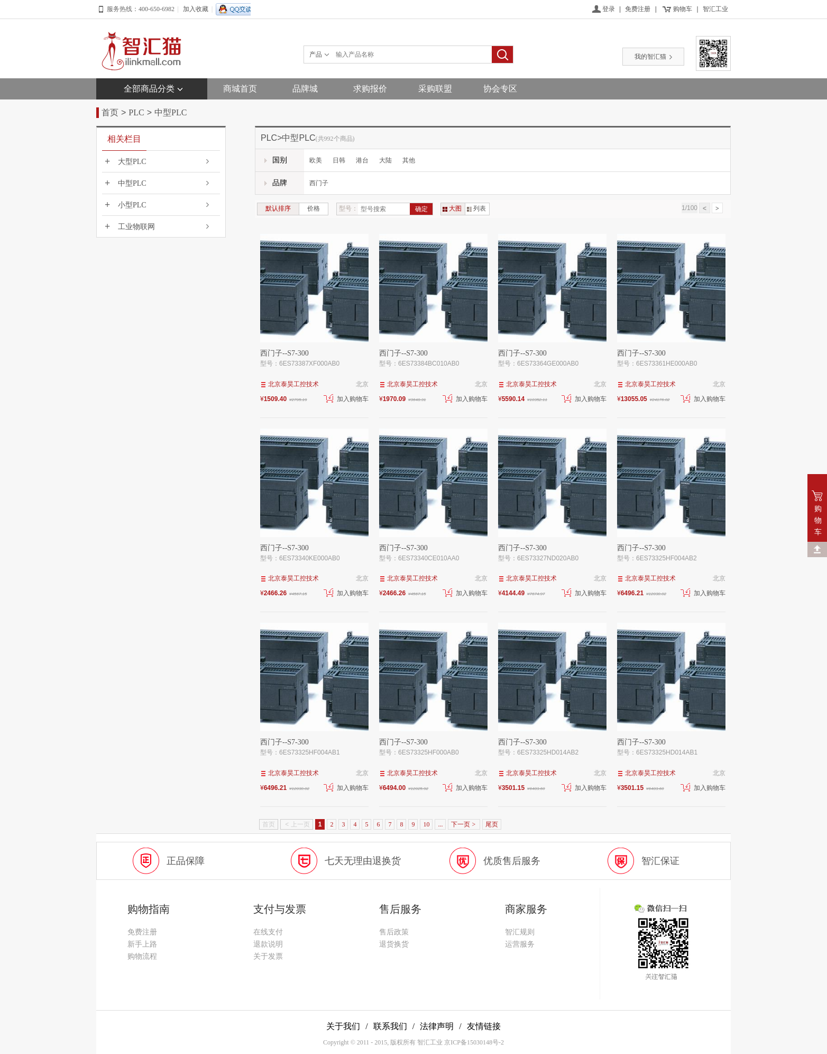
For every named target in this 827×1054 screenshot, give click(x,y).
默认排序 (278, 208)
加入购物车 (346, 399)
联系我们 (390, 1026)
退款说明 (268, 944)
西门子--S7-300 (284, 353)
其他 (408, 160)
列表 (476, 208)
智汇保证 (660, 861)
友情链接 (484, 1026)
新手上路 (142, 944)
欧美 (315, 160)
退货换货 (394, 944)
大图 (452, 208)
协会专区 (500, 88)
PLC (136, 112)
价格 (313, 208)
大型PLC (132, 162)
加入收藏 (195, 9)
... (440, 824)
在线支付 (268, 932)
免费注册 (637, 9)
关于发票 (268, 956)
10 (426, 824)
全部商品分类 (149, 88)
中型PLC (170, 112)
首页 (110, 112)
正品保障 (186, 861)
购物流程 (142, 956)
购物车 (682, 9)
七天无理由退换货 (363, 861)
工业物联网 (136, 227)
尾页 (491, 824)
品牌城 (305, 88)
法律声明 (437, 1026)
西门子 (318, 183)
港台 (362, 160)
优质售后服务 (511, 861)
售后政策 (394, 932)
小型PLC (132, 205)
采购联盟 (435, 88)
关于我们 (343, 1026)
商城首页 (240, 88)
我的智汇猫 (654, 56)
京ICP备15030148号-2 (474, 1042)
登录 (608, 9)
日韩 (339, 160)
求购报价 (370, 88)
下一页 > (464, 824)
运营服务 (520, 944)
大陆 (385, 160)
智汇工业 (715, 9)
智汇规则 (520, 932)
